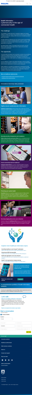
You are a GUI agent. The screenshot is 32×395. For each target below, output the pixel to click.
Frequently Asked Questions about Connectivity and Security (13, 76)
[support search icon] (27, 3)
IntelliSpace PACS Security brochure (8, 78)
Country (2, 316)
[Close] (31, 1)
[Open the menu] (30, 3)
